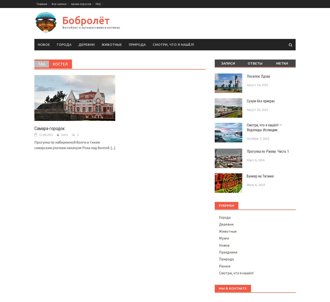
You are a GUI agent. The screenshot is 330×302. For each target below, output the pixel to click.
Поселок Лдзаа (258, 76)
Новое (44, 44)
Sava (64, 135)
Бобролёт (86, 20)
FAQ (98, 4)
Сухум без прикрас (261, 101)
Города (64, 44)
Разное (225, 266)
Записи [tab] (228, 63)
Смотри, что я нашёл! (173, 44)
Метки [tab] (282, 63)
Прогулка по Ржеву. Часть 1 (268, 151)
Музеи (224, 238)
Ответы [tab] (255, 63)
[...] (113, 147)
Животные (112, 44)
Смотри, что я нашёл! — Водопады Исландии (264, 127)
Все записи (59, 4)
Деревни (86, 44)
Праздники (228, 252)
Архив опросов (81, 4)
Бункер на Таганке (260, 176)
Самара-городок (49, 128)
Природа (137, 44)
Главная (42, 4)
